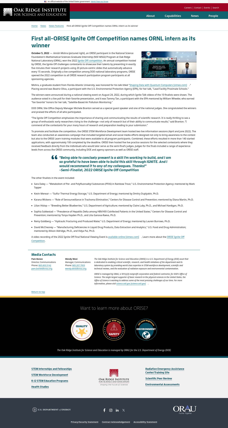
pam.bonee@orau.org (41, 268)
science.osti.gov (131, 283)
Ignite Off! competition (90, 60)
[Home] (34, 12)
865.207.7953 (78, 265)
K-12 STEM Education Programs (49, 381)
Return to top (38, 291)
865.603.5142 (45, 265)
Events (207, 8)
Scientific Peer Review (158, 378)
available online (123, 236)
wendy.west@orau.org (75, 268)
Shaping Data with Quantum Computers (158, 85)
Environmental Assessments (162, 384)
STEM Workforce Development (49, 375)
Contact (197, 8)
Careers (188, 8)
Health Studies (40, 386)
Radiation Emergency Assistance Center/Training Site (164, 371)
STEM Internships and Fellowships (51, 369)
